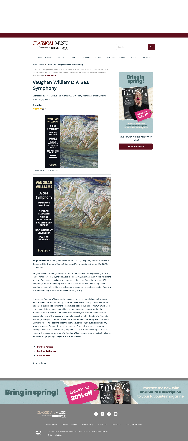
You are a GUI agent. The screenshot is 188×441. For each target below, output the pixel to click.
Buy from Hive (43, 355)
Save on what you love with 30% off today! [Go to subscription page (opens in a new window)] (136, 138)
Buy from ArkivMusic (46, 351)
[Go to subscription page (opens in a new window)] (136, 132)
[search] (151, 47)
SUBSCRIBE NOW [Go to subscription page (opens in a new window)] (136, 146)
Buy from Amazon (45, 346)
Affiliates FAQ (51, 75)
